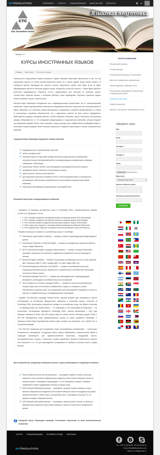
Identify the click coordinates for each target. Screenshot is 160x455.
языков (50, 92)
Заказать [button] (20, 54)
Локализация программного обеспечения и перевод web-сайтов (126, 92)
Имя (117, 129)
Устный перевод (116, 69)
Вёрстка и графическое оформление (125, 80)
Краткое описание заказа (125, 184)
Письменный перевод (118, 64)
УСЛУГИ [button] (62, 3)
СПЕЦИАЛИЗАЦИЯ (78, 3)
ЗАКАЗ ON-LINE (96, 3)
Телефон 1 (120, 146)
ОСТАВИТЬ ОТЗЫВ (54, 434)
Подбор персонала (117, 104)
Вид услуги (120, 176)
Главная (19, 72)
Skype (118, 163)
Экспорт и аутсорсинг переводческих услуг (127, 110)
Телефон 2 (120, 155)
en (141, 3)
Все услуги (29, 72)
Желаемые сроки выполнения (128, 196)
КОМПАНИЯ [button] (48, 3)
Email (118, 138)
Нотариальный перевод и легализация (125, 75)
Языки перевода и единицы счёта (123, 86)
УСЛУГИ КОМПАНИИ (127, 59)
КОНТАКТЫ (111, 3)
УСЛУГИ (19, 434)
